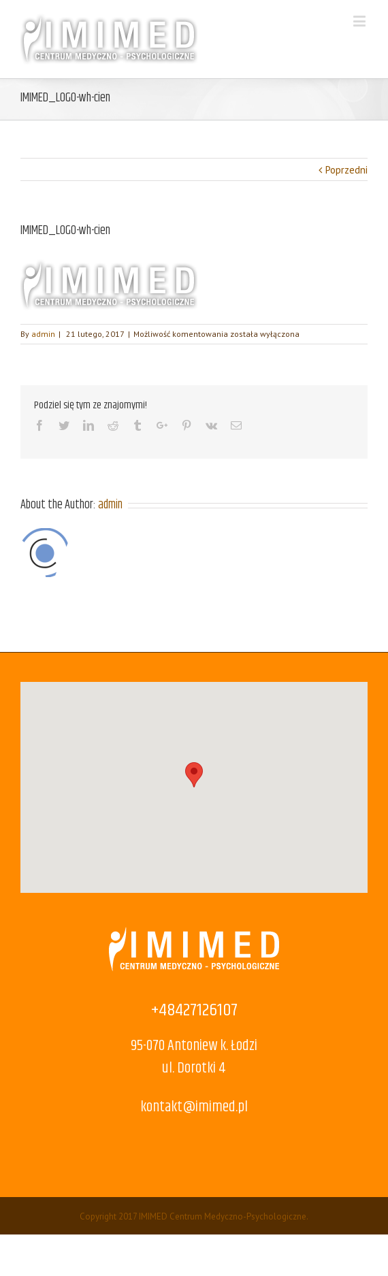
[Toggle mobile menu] (360, 21)
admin (43, 334)
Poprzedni (346, 169)
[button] (194, 774)
